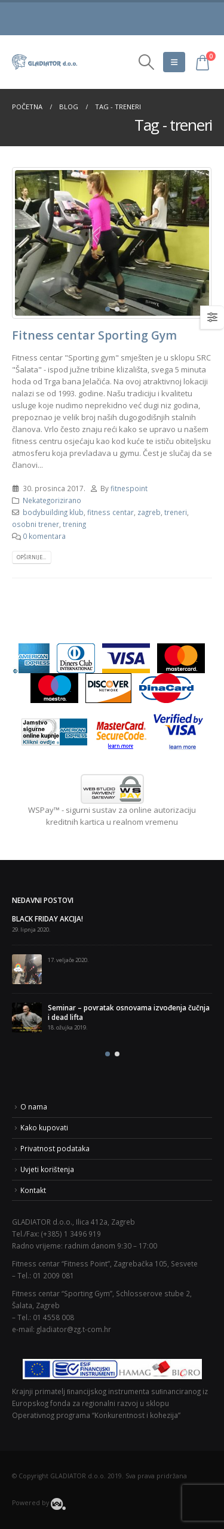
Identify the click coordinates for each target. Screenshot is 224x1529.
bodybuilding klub (53, 512)
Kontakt (33, 1190)
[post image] (112, 243)
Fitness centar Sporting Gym (94, 335)
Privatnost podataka (55, 1148)
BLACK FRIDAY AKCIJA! (47, 918)
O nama (33, 1106)
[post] (27, 969)
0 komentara (44, 536)
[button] (107, 309)
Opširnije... (31, 557)
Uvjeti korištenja (47, 1169)
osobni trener (35, 524)
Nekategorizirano (52, 500)
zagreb (149, 512)
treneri (175, 512)
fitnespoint (129, 488)
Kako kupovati (44, 1127)
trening (74, 524)
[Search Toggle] (146, 62)
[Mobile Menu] (174, 62)
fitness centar (110, 512)
